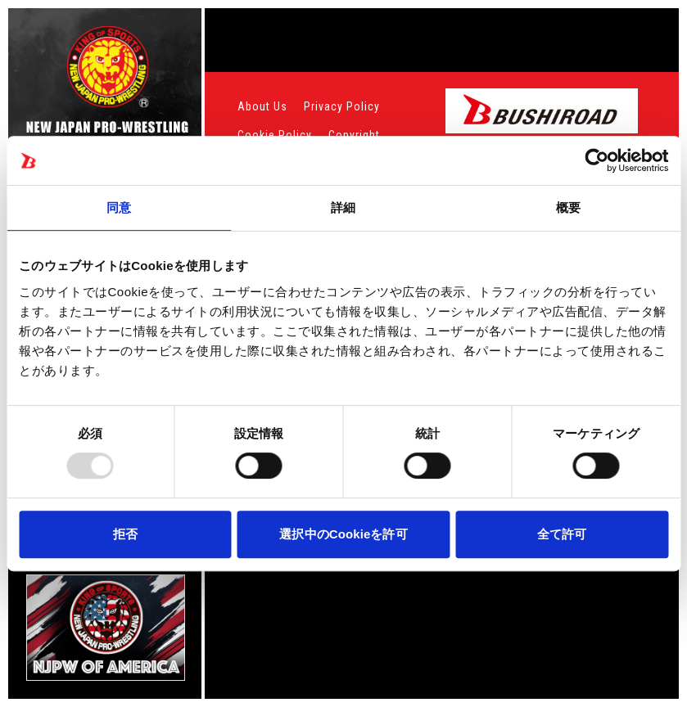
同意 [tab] (118, 207)
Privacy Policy (342, 106)
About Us (262, 106)
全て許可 (561, 534)
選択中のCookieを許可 (343, 534)
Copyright (354, 135)
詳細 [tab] (343, 207)
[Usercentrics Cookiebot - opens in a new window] (596, 160)
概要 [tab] (568, 207)
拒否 (125, 534)
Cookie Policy (274, 135)
